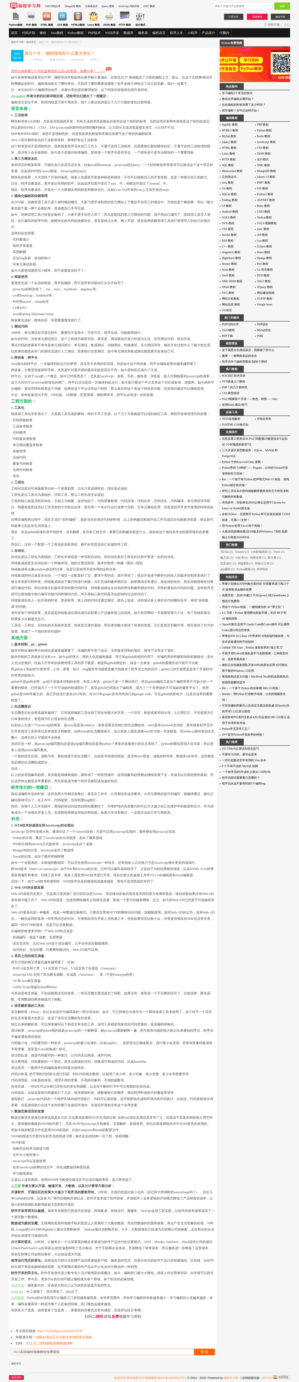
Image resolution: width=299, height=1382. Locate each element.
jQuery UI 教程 (266, 176)
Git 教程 (227, 188)
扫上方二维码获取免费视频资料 (49, 1343)
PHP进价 (262, 324)
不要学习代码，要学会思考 (239, 754)
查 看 (204, 1352)
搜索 (282, 6)
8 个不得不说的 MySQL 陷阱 (240, 766)
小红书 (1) (241, 557)
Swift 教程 (228, 275)
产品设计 (208, 33)
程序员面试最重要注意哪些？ (241, 777)
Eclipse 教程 (264, 246)
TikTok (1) (226, 551)
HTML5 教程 (230, 130)
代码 (260, 336)
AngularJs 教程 (231, 252)
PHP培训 (262, 569)
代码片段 (28, 33)
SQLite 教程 (229, 194)
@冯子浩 (17, 1285)
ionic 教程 (263, 229)
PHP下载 (227, 336)
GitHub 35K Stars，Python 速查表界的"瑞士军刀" (252, 647)
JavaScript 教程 (266, 142)
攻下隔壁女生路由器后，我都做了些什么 (248, 350)
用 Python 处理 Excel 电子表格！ (242, 525)
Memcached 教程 (232, 171)
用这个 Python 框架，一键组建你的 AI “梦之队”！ (253, 607)
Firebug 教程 (230, 200)
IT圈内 (224, 33)
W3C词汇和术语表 (234, 375)
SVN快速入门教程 (233, 381)
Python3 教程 (265, 194)
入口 (287, 24)
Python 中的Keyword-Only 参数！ (243, 461)
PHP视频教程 (148, 1378)
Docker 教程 (229, 263)
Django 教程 (264, 258)
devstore (60, 59)
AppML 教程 (230, 124)
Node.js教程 (264, 217)
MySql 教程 (229, 136)
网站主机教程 (230, 298)
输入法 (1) (226, 557)
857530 (267, 1378)
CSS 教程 (263, 147)
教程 (43, 33)
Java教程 (57, 33)
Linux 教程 (228, 153)
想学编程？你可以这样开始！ (241, 110)
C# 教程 (227, 205)
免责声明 (120, 1378)
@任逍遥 (17, 1298)
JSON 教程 (264, 153)
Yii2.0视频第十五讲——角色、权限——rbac (250, 399)
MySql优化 (264, 330)
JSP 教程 (262, 234)
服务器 (143, 33)
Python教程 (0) (246, 569)
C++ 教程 (228, 246)
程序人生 (176, 33)
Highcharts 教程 (231, 258)
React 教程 (263, 252)
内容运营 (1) (258, 557)
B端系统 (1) (245, 563)
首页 (14, 33)
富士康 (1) (274, 557)
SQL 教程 (228, 165)
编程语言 (158, 33)
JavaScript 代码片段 (128, 6)
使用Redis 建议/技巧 (235, 404)
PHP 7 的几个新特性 (235, 387)
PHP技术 (94, 33)
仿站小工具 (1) (264, 563)
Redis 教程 (263, 136)
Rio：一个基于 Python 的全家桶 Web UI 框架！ (251, 688)
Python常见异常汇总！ (236, 728)
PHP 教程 (263, 124)
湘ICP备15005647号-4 (171, 1378)
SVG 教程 (228, 292)
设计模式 (263, 159)
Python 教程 (264, 130)
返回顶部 (16, 1377)
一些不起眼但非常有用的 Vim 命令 (244, 760)
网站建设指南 (265, 292)
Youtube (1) (242, 551)
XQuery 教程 (265, 287)
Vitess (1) (278, 551)
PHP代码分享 (230, 324)
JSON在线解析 (231, 418)
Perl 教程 (262, 263)
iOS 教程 (262, 188)
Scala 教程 (228, 269)
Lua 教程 (262, 240)
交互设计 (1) (228, 563)
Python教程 (76, 33)
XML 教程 (263, 165)
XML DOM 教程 (232, 281)
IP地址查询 (264, 418)
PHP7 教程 (149, 6)
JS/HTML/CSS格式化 (235, 424)
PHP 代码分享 (53, 6)
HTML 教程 (229, 147)
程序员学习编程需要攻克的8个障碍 (244, 361)
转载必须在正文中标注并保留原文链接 (64, 1337)
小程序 (192, 33)
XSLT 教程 (264, 281)
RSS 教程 (228, 240)
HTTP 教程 (229, 159)
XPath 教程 (229, 287)
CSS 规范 (228, 229)
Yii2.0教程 (228, 330)
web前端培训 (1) (261, 551)
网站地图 (132, 1378)
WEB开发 (112, 33)
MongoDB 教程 (73, 6)
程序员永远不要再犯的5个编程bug (244, 783)
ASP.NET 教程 (266, 200)
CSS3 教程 (263, 211)
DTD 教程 (263, 275)
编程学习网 (17, 42)
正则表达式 (91, 6)
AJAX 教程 (229, 217)
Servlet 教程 (229, 234)
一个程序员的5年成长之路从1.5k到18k (246, 771)
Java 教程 (228, 182)
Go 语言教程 (265, 269)
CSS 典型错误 (230, 393)
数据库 (129, 33)
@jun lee (17, 1291)
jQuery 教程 (108, 6)
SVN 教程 (228, 223)
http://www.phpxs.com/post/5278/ (60, 1331)
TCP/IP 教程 (264, 298)
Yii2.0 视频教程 (267, 223)
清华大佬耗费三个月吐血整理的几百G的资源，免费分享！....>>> (61, 71)
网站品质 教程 (231, 304)
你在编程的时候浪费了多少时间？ (244, 104)
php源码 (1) (227, 569)
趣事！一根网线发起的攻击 (239, 355)
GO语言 (227, 310)
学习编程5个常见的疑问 (237, 93)
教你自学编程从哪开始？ (238, 98)
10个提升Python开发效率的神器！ (243, 734)
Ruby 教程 (263, 205)
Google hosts (264, 304)
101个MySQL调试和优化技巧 (240, 748)
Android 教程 (230, 211)
